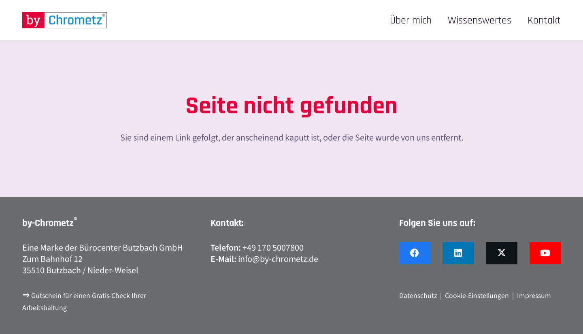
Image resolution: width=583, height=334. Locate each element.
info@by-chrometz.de (278, 259)
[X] (501, 253)
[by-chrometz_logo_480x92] (64, 20)
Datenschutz (418, 296)
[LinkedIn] (458, 253)
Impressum (534, 296)
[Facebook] (414, 253)
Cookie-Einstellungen (477, 296)
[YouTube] (545, 253)
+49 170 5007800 (273, 247)
